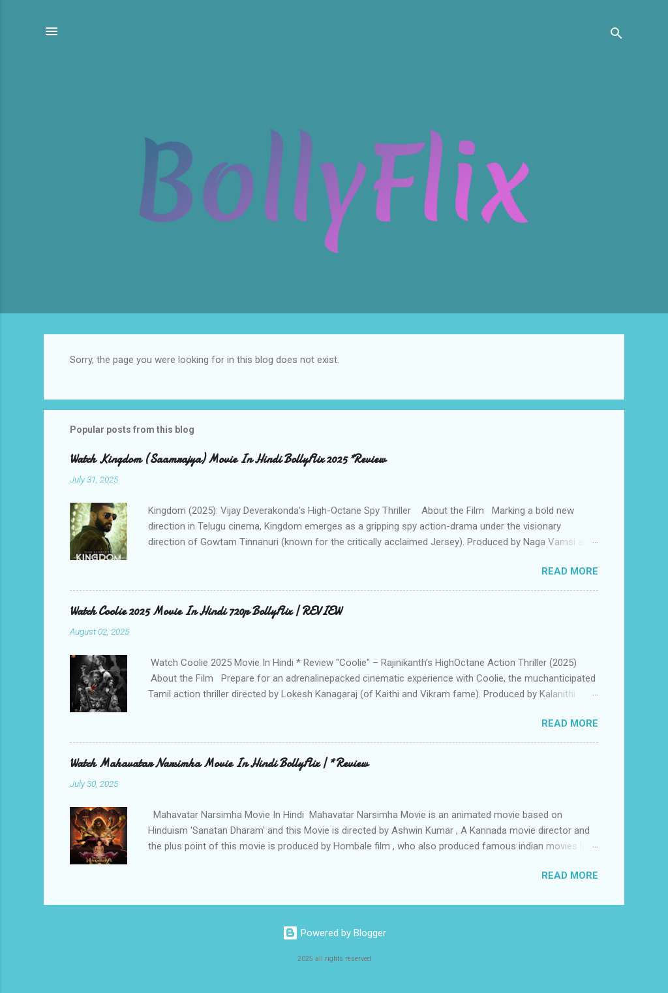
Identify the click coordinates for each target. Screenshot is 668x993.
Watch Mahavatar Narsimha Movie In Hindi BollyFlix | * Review (219, 763)
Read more (569, 571)
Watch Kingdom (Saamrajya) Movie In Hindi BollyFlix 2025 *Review (228, 459)
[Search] (616, 35)
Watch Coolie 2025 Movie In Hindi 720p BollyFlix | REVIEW (205, 611)
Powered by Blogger (334, 933)
